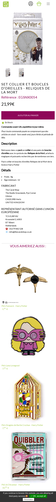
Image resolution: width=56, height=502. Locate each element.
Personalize (28, 499)
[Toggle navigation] (48, 3)
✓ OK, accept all (38, 496)
